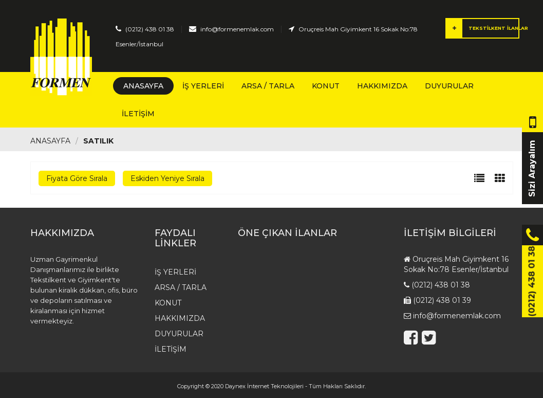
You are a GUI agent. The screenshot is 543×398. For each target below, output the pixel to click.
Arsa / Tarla (267, 86)
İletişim (138, 113)
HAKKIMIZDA (382, 86)
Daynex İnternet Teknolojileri (264, 386)
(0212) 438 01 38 (149, 29)
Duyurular (449, 86)
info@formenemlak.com (237, 29)
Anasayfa (143, 86)
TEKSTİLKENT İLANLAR (482, 28)
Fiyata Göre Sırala (76, 178)
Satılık (98, 141)
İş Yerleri (203, 86)
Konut (326, 86)
